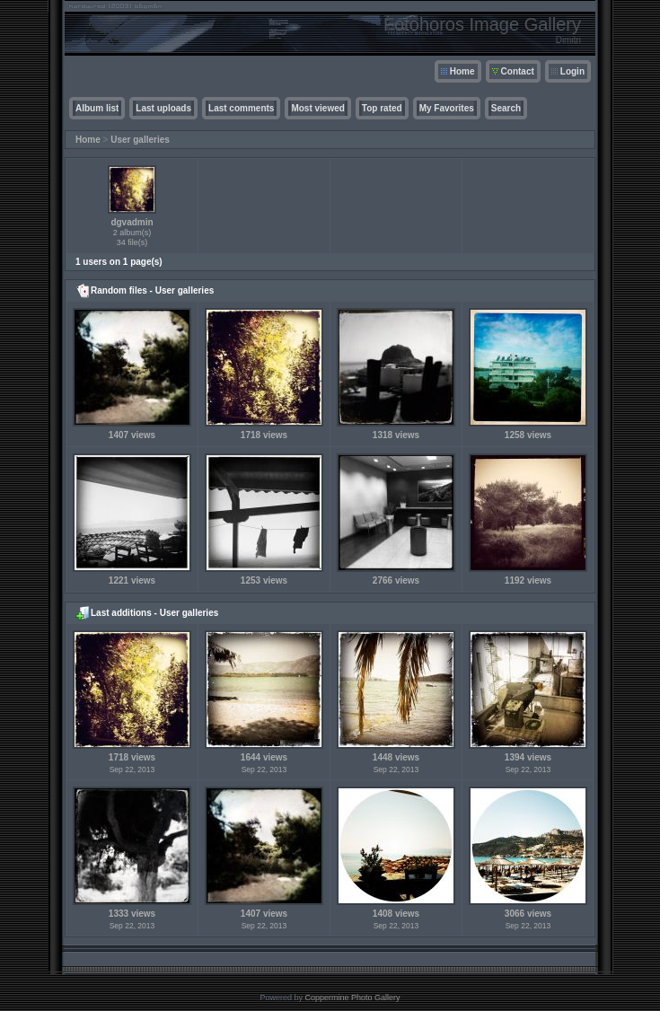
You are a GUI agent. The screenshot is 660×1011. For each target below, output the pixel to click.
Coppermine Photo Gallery (352, 997)
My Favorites (446, 108)
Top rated (382, 108)
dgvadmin (131, 222)
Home (462, 71)
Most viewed (317, 108)
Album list (97, 108)
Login (572, 71)
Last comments (241, 108)
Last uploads (163, 108)
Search (506, 108)
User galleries (140, 140)
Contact (517, 71)
